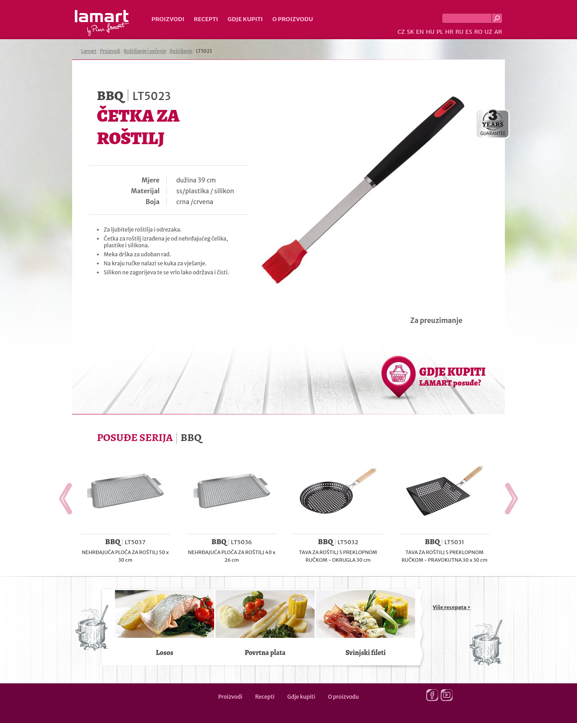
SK (410, 32)
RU (459, 32)
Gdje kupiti (245, 19)
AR (498, 32)
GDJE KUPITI (452, 376)
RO (478, 32)
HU (430, 32)
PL (439, 32)
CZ (401, 32)
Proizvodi (167, 19)
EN (420, 32)
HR (449, 32)
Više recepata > (452, 607)
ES (469, 32)
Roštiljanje (180, 51)
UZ (488, 32)
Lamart (102, 23)
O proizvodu (292, 19)
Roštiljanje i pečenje (145, 51)
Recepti (206, 19)
